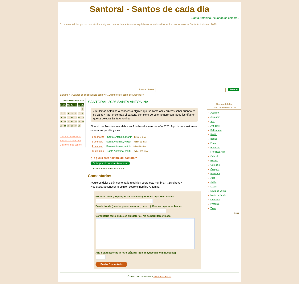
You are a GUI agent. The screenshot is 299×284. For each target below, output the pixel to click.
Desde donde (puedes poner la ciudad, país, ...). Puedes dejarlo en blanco (139, 206)
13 (76, 117)
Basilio (214, 134)
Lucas (214, 186)
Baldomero (216, 130)
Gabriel (214, 156)
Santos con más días (70, 140)
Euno (213, 143)
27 (76, 126)
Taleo (213, 208)
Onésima (215, 199)
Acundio (215, 112)
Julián (213, 182)
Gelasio (214, 160)
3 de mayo (97, 141)
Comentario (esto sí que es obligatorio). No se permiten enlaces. (133, 215)
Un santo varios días (70, 136)
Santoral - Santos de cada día (149, 9)
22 (83, 121)
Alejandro (215, 117)
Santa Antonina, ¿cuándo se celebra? (215, 17)
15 (83, 117)
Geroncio (215, 165)
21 (79, 121)
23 (61, 126)
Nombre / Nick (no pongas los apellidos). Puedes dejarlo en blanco (135, 196)
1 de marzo (98, 136)
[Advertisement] (149, 59)
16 (61, 121)
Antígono (215, 126)
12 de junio (98, 151)
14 (79, 117)
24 (65, 126)
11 (68, 117)
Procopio (215, 204)
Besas (214, 139)
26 (72, 126)
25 (68, 126)
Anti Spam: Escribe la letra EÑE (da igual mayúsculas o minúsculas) (136, 252)
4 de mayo (97, 146)
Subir (236, 213)
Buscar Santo (146, 89)
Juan (213, 178)
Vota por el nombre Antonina (110, 163)
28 (79, 126)
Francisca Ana (218, 151)
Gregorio (215, 169)
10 (65, 117)
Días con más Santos (71, 144)
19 (72, 121)
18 (68, 121)
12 (72, 117)
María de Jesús (218, 191)
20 (76, 121)
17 (65, 121)
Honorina (215, 173)
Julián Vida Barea (162, 276)
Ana (213, 121)
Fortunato (215, 147)
